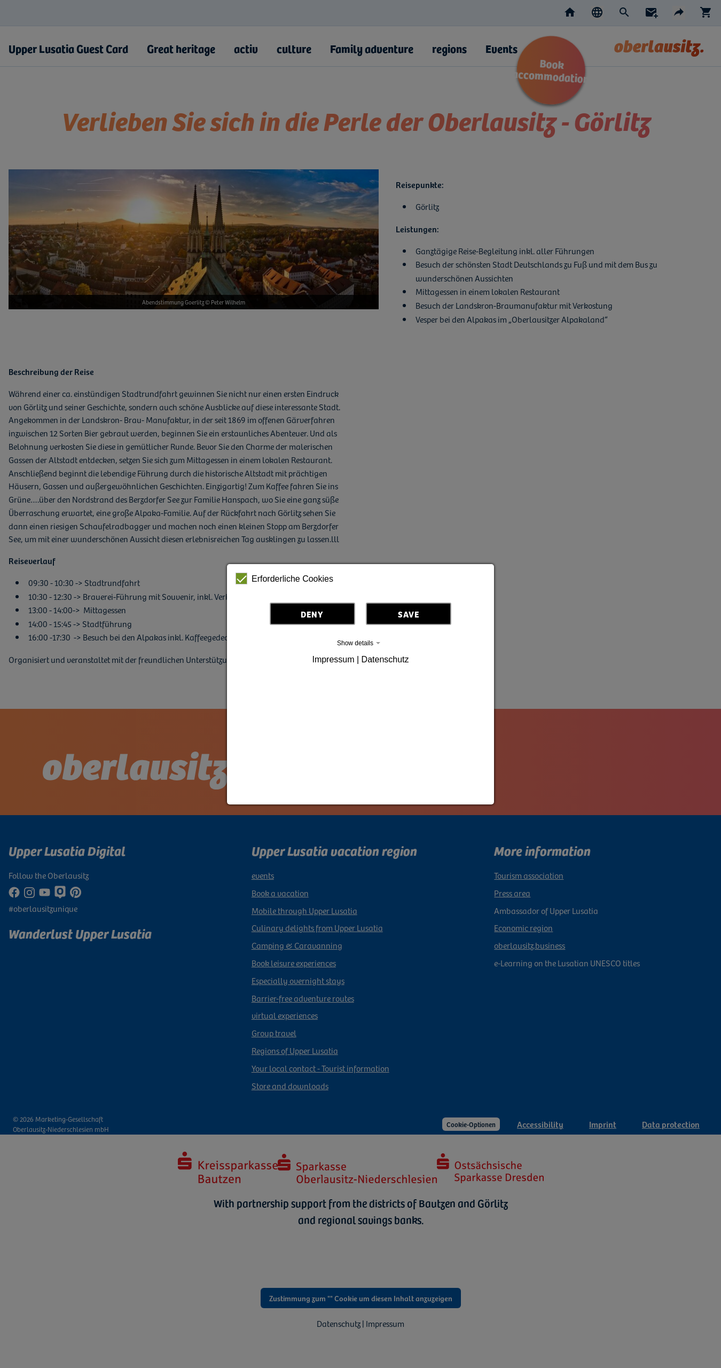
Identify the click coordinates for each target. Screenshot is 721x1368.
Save (408, 613)
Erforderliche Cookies (284, 578)
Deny (312, 613)
